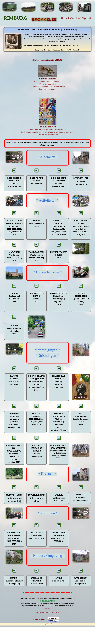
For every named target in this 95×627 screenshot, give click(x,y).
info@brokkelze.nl (72, 50)
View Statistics (53, 622)
